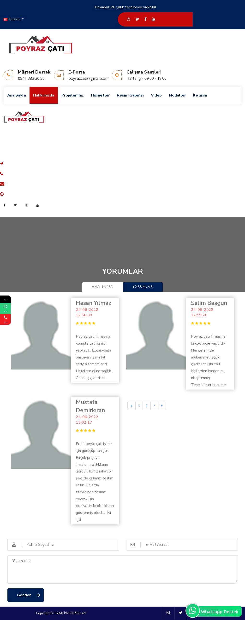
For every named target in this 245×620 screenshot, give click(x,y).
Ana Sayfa (16, 95)
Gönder (24, 595)
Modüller (177, 95)
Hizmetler (100, 95)
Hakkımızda (43, 95)
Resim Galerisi (130, 95)
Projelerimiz (72, 95)
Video (156, 95)
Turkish (12, 19)
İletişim (200, 95)
